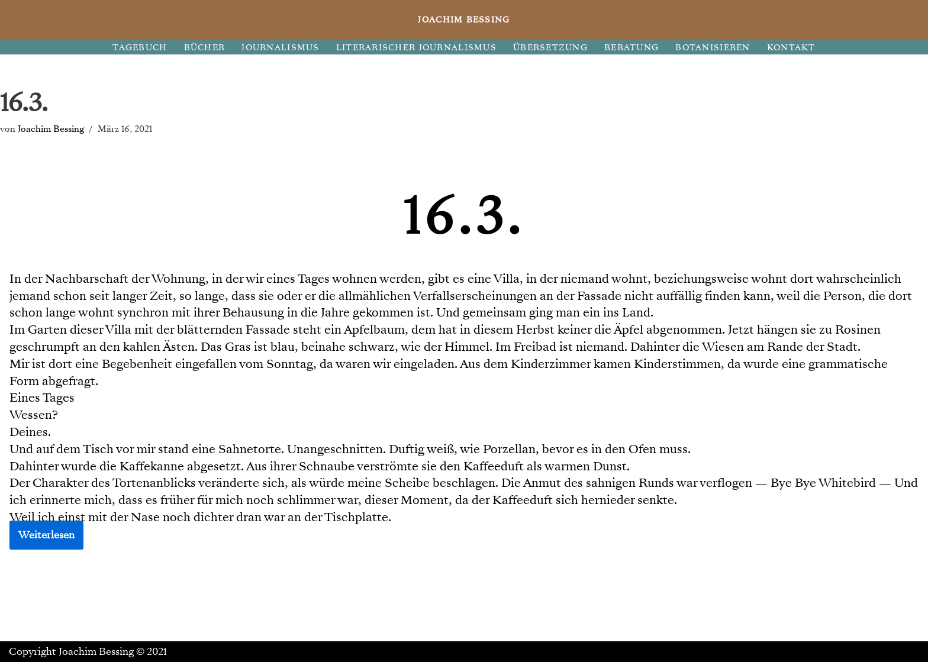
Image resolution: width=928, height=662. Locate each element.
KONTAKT (791, 47)
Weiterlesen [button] (46, 535)
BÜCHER (204, 47)
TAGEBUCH (139, 47)
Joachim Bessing (51, 128)
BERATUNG (631, 47)
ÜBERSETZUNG (550, 47)
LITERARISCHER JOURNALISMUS (416, 47)
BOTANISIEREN (712, 47)
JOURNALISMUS (280, 47)
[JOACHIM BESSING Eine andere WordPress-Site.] (464, 20)
